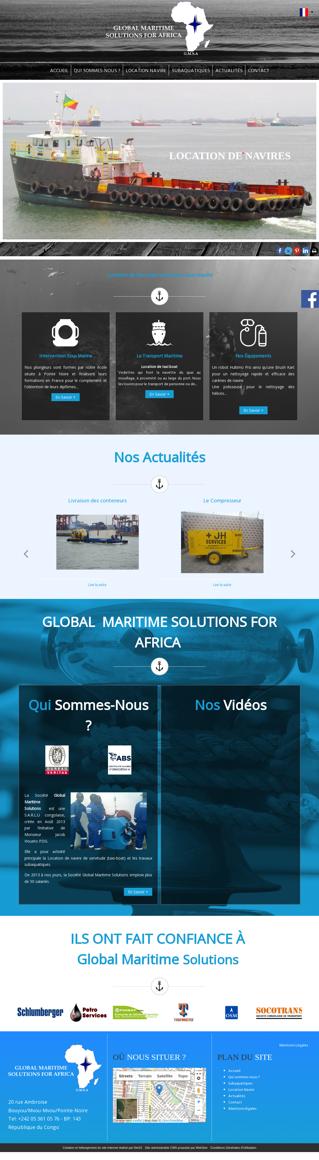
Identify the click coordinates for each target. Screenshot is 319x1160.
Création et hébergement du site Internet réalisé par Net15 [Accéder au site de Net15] (102, 1147)
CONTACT (258, 71)
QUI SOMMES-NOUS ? (97, 71)
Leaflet (137, 1120)
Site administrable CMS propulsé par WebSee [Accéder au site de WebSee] (176, 1147)
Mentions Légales (293, 1045)
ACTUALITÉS (229, 71)
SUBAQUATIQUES (191, 71)
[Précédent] (26, 553)
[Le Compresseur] (222, 542)
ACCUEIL (59, 71)
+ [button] (199, 1102)
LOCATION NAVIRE (146, 71)
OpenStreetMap (173, 1120)
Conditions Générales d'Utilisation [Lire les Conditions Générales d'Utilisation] (233, 1147)
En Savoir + (66, 397)
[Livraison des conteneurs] (97, 542)
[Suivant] (293, 553)
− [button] (199, 1111)
